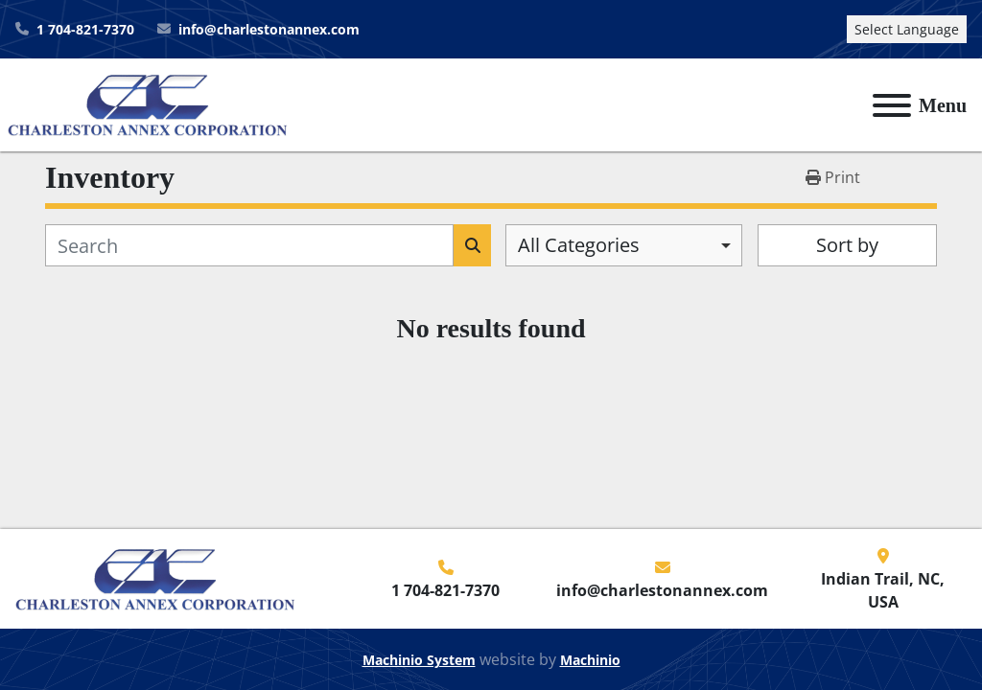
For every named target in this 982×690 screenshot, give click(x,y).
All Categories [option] (579, 245)
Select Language (906, 29)
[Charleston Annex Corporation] (155, 576)
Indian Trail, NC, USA (883, 590)
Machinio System (419, 660)
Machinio (590, 660)
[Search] (249, 245)
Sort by (847, 245)
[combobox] (623, 245)
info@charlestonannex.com (269, 29)
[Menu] (892, 105)
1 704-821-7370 (85, 29)
